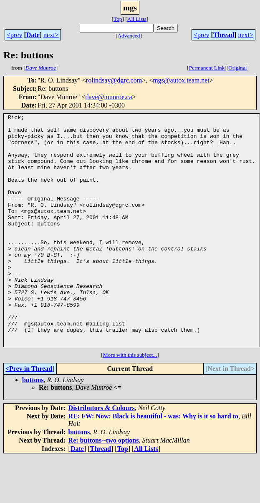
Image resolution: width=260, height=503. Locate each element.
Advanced (128, 36)
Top (118, 19)
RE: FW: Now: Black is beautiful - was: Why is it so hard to (153, 462)
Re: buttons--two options (103, 486)
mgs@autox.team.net (181, 80)
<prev (14, 34)
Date (33, 34)
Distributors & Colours (101, 454)
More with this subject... (130, 401)
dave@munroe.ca (109, 96)
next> (51, 34)
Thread (223, 34)
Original (237, 68)
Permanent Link (207, 68)
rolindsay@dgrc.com (114, 80)
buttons (33, 426)
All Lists (136, 19)
